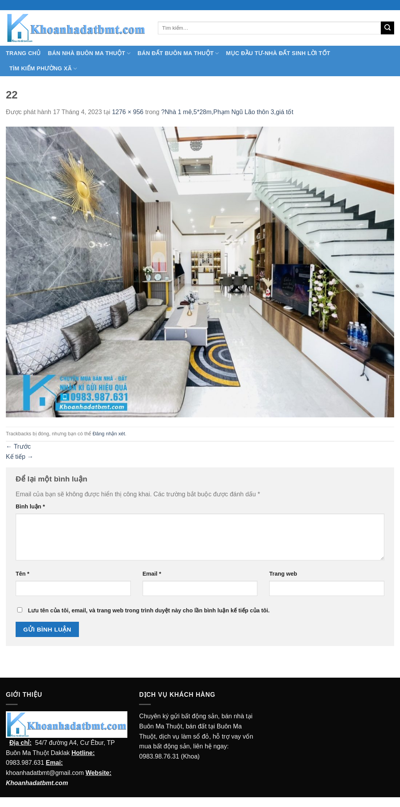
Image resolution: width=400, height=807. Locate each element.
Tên (22, 574)
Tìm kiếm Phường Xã (43, 68)
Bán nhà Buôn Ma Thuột (89, 53)
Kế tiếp (19, 456)
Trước (18, 446)
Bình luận (30, 506)
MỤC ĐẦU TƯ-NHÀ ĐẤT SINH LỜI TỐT (278, 53)
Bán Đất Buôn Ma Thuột (178, 53)
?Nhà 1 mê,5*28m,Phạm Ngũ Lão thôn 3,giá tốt (227, 112)
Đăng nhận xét (109, 434)
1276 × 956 (128, 112)
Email (152, 574)
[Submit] (387, 28)
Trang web (283, 574)
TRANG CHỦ (23, 53)
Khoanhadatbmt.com (37, 783)
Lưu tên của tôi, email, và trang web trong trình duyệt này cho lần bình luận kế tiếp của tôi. (149, 610)
